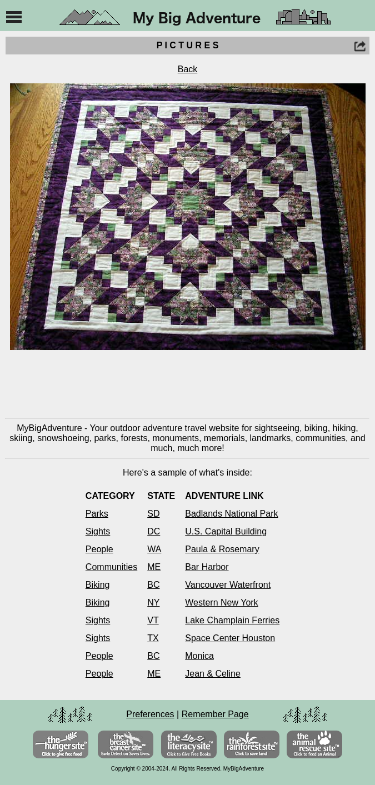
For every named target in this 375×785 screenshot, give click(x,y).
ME (154, 567)
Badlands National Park (231, 513)
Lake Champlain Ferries (232, 620)
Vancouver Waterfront (228, 584)
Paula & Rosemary (222, 549)
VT (152, 620)
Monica (199, 656)
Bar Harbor (206, 567)
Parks (97, 513)
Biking (98, 584)
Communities (111, 567)
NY (153, 602)
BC (153, 584)
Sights (98, 531)
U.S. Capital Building (226, 531)
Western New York (221, 602)
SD (153, 513)
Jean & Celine (213, 673)
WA (154, 549)
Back (188, 69)
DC (153, 531)
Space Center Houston (230, 638)
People (99, 549)
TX (152, 638)
